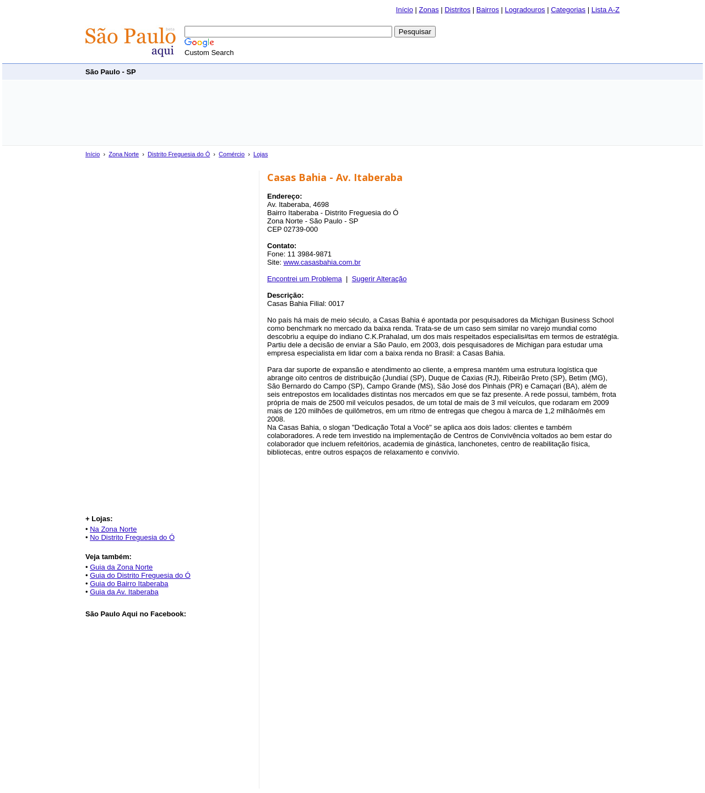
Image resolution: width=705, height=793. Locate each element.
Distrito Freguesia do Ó (179, 154)
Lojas (260, 154)
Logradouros (525, 10)
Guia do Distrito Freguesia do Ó (140, 575)
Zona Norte (124, 154)
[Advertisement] (419, 71)
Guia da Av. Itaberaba (124, 592)
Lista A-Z (606, 10)
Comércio (232, 154)
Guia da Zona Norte (121, 567)
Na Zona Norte (113, 529)
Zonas (429, 10)
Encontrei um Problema (304, 279)
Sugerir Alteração (379, 279)
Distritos (457, 10)
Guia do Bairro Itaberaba (129, 583)
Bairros (487, 10)
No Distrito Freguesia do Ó (132, 537)
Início (404, 10)
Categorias (568, 10)
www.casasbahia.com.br (322, 262)
